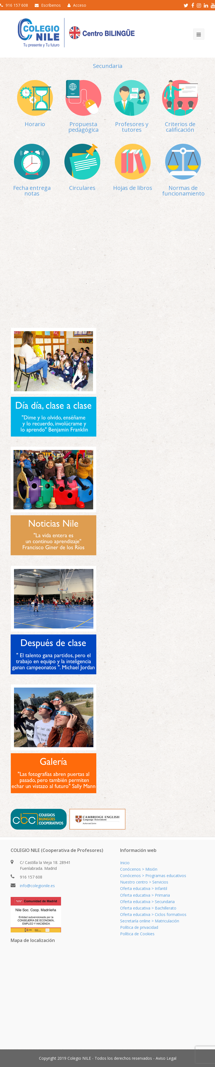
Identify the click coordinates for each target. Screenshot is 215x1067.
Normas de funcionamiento (183, 190)
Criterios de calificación (180, 126)
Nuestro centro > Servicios (144, 882)
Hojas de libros (132, 188)
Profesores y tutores (131, 126)
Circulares (82, 188)
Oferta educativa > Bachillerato (148, 908)
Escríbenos (51, 5)
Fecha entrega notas (32, 190)
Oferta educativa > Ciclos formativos (153, 914)
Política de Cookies (137, 933)
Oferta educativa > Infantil (143, 888)
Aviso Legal (166, 1058)
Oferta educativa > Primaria (145, 895)
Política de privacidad (139, 927)
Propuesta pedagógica (83, 126)
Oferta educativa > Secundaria (147, 901)
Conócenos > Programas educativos (153, 875)
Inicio (125, 862)
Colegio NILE (79, 1058)
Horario (35, 124)
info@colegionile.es (37, 885)
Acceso (79, 5)
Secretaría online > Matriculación (149, 921)
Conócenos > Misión (138, 869)
